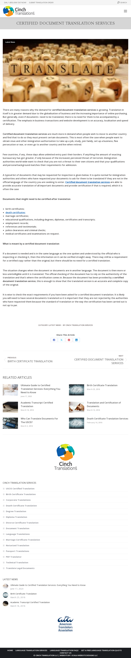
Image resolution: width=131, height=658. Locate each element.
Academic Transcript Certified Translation (37, 404)
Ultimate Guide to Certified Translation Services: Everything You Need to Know (40, 389)
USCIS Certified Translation (20, 488)
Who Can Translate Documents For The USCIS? (39, 420)
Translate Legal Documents (20, 568)
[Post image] (10, 389)
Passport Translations (17, 551)
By (78, 325)
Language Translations (18, 534)
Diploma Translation (16, 517)
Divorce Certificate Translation (22, 522)
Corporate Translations (18, 499)
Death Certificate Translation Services (107, 418)
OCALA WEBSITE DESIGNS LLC (84, 655)
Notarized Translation (17, 545)
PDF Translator (14, 556)
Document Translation (17, 528)
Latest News (10, 42)
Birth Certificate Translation (102, 385)
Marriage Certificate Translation (23, 539)
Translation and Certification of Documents (104, 404)
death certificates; (16, 212)
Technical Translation (17, 562)
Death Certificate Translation (21, 505)
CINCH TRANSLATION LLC (47, 655)
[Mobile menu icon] (125, 11)
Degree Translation (16, 511)
